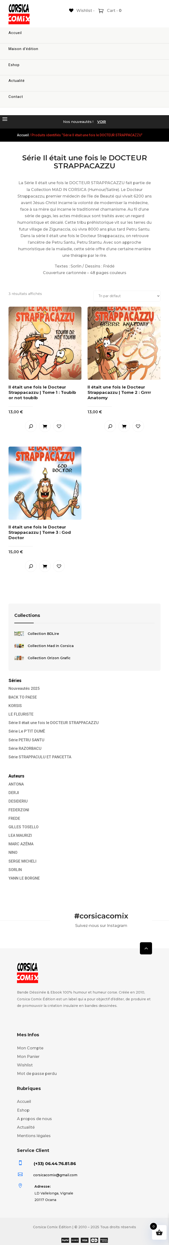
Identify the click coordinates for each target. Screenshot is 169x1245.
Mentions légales (34, 1135)
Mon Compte (30, 1048)
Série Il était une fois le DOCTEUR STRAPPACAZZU (53, 722)
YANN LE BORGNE (24, 878)
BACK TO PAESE (22, 697)
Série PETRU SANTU (26, 740)
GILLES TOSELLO (23, 827)
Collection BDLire (36, 634)
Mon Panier (28, 1056)
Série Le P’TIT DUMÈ (26, 731)
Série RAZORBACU (24, 748)
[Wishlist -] (82, 10)
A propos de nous (34, 1118)
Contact (15, 97)
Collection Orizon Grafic (42, 658)
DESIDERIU (18, 801)
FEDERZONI (18, 810)
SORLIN (15, 869)
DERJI (13, 792)
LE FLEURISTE (20, 714)
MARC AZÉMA (20, 844)
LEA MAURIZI (20, 835)
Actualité (16, 80)
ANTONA (16, 784)
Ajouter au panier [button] (45, 426)
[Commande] (127, 296)
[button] (59, 426)
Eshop (14, 65)
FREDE (14, 818)
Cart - (113, 10)
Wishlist (25, 1065)
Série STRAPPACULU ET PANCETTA (39, 757)
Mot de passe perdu (37, 1073)
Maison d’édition (23, 49)
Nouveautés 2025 (24, 688)
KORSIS (15, 705)
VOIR (101, 122)
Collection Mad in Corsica (44, 646)
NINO (12, 852)
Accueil (15, 33)
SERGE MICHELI (22, 861)
